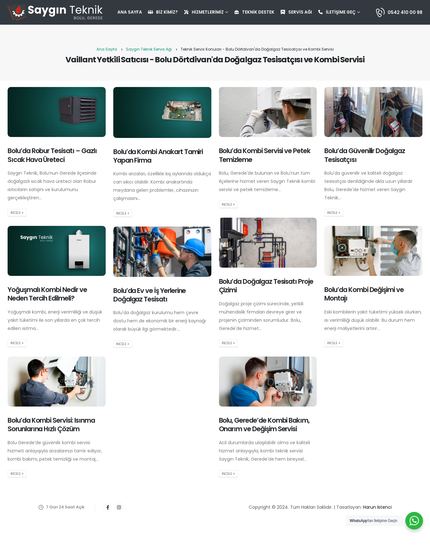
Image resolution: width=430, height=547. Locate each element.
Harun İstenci (377, 507)
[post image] (57, 112)
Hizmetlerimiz (204, 12)
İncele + (17, 212)
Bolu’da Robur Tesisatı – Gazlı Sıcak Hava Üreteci (52, 155)
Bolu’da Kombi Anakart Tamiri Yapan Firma (158, 156)
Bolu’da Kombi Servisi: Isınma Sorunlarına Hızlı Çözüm (51, 424)
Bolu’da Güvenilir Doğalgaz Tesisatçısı (364, 155)
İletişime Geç (337, 12)
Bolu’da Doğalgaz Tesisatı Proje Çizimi (266, 286)
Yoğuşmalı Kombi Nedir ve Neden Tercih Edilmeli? (47, 294)
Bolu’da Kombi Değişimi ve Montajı (364, 294)
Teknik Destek (254, 12)
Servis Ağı (296, 12)
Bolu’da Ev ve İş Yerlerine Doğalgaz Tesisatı (149, 295)
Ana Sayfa (129, 12)
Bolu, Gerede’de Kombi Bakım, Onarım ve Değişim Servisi (264, 424)
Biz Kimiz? (163, 12)
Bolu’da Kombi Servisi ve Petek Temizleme (265, 155)
